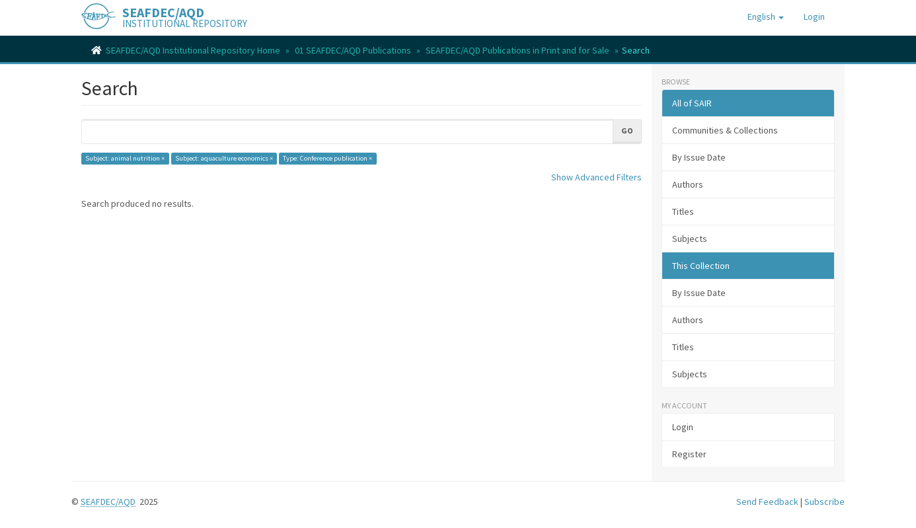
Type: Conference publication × (327, 158)
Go (627, 130)
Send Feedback (767, 502)
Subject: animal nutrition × (125, 158)
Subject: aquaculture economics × (224, 158)
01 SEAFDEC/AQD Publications (353, 50)
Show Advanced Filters (596, 177)
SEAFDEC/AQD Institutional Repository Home (193, 50)
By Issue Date (699, 157)
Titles (683, 211)
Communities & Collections (725, 130)
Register (689, 454)
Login (682, 427)
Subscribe (824, 502)
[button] (766, 16)
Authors (687, 184)
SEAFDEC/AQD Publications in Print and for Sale (517, 50)
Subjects (689, 239)
